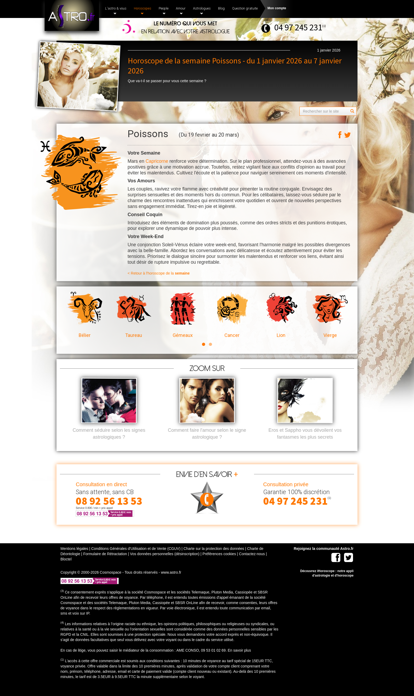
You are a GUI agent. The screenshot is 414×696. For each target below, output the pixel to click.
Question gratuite (245, 8)
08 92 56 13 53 (109, 509)
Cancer (232, 315)
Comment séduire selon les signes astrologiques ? (109, 442)
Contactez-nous (252, 562)
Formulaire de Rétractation (105, 562)
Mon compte (276, 8)
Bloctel (66, 568)
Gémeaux (183, 315)
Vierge (330, 315)
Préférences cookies (219, 562)
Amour (181, 10)
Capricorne (156, 161)
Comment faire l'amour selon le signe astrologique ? (207, 442)
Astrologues (202, 10)
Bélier (84, 315)
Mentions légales (74, 557)
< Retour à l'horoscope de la (159, 273)
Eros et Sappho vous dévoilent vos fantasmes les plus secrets (305, 442)
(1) (324, 26)
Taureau (134, 315)
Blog (221, 8)
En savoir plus (239, 659)
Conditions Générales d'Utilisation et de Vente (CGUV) (135, 557)
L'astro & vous (115, 10)
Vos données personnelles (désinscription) (164, 562)
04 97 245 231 (298, 27)
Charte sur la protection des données (214, 557)
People (163, 10)
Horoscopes (142, 10)
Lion (281, 315)
